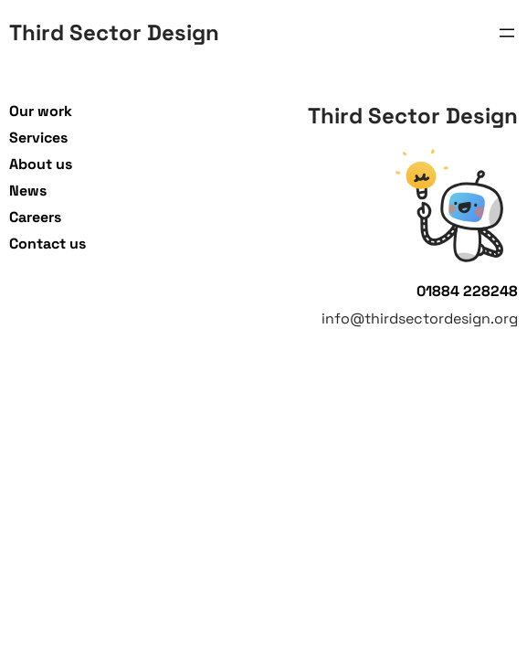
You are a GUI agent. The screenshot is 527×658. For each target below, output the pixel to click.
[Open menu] (507, 33)
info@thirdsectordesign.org (419, 318)
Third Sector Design (114, 32)
